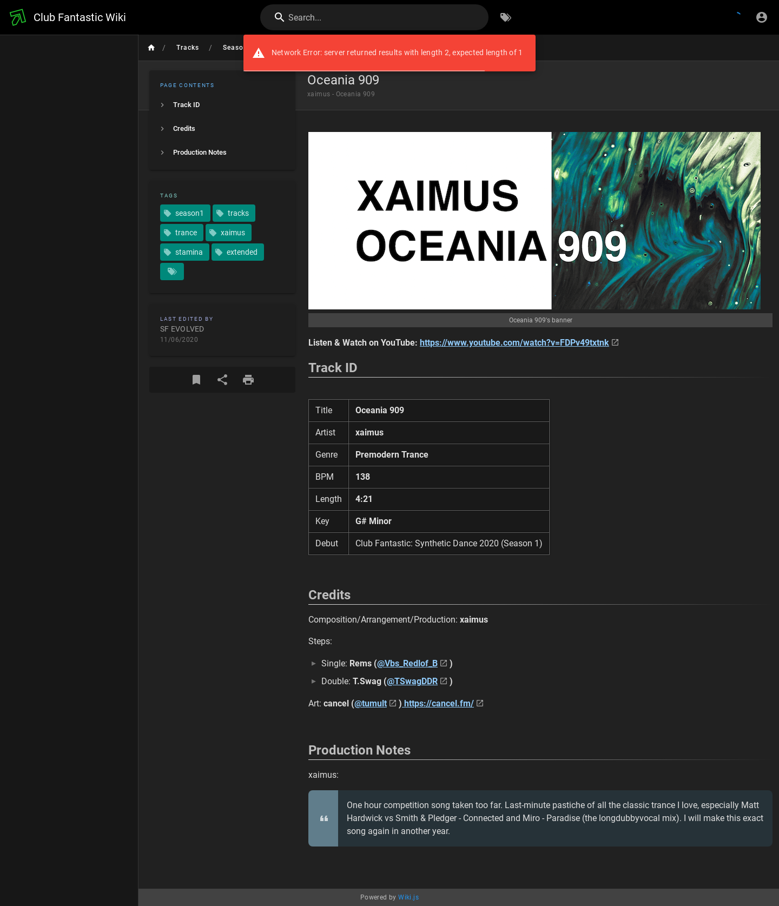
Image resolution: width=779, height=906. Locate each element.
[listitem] (222, 105)
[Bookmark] (196, 380)
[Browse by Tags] (506, 17)
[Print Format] (248, 380)
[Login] (762, 17)
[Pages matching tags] (172, 271)
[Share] (222, 380)
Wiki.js (408, 897)
